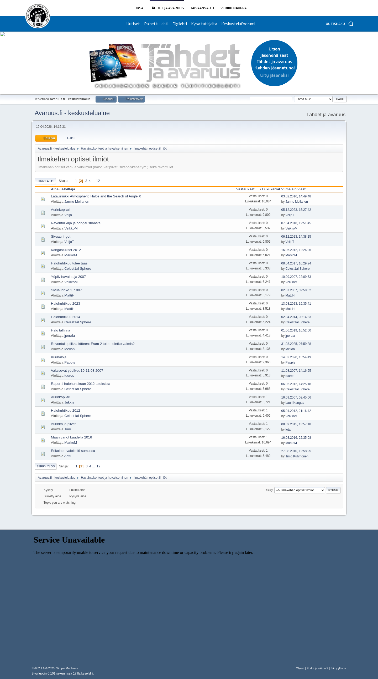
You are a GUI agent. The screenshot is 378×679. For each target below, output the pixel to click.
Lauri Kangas (295, 403)
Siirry (269, 490)
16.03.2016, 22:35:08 (296, 438)
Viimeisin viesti (294, 189)
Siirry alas (45, 181)
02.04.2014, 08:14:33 (296, 317)
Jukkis (69, 402)
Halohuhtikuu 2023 (65, 303)
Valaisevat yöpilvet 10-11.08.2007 (77, 370)
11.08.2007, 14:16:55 (296, 370)
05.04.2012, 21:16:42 (296, 411)
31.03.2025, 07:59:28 (296, 344)
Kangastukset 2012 (66, 250)
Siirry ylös (45, 466)
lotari (289, 429)
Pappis (69, 362)
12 (98, 181)
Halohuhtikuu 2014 (65, 317)
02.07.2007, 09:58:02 (296, 290)
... (94, 181)
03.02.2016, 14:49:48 (296, 196)
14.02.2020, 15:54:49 (296, 357)
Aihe (55, 189)
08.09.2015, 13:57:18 (296, 424)
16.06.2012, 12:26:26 (296, 250)
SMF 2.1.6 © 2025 (43, 668)
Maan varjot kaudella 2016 (71, 437)
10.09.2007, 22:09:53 (296, 277)
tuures (69, 375)
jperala (69, 336)
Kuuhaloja (58, 357)
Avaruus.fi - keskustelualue (72, 112)
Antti (67, 456)
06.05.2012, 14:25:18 (296, 384)
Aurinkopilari (60, 210)
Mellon (69, 349)
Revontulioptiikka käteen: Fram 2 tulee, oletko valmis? (93, 344)
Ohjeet (300, 668)
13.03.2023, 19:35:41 (296, 303)
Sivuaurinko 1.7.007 (66, 290)
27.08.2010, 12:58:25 (296, 451)
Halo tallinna (60, 330)
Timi (67, 429)
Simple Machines (67, 668)
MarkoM (70, 255)
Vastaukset (247, 189)
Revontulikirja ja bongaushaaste (76, 223)
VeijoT (69, 215)
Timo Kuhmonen (296, 456)
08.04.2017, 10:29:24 (296, 263)
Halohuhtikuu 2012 (65, 410)
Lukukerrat (271, 189)
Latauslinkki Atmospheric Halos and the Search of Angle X (96, 196)
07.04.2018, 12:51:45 (296, 223)
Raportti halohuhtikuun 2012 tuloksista (80, 384)
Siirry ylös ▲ (338, 668)
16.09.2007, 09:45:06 (296, 397)
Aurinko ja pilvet (63, 424)
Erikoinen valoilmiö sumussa (73, 451)
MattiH (69, 295)
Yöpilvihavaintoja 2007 (68, 277)
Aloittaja (68, 189)
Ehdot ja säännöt (317, 668)
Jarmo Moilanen (76, 201)
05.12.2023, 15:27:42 (296, 210)
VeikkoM (70, 228)
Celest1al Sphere (77, 268)
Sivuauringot (60, 236)
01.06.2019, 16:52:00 (296, 330)
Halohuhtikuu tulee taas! (69, 263)
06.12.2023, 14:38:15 (296, 236)
